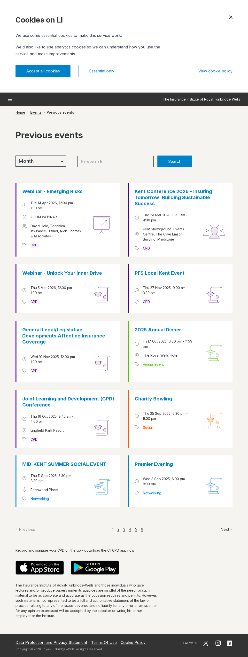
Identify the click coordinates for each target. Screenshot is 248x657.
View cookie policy (215, 71)
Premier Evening (154, 464)
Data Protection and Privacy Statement (51, 642)
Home (20, 112)
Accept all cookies (43, 71)
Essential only (101, 71)
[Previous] (25, 529)
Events (36, 112)
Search (174, 161)
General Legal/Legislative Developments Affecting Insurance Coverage (63, 336)
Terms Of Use (104, 642)
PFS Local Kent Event (160, 273)
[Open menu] (10, 99)
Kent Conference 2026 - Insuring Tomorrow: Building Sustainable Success (173, 197)
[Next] (226, 529)
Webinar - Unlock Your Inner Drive (62, 273)
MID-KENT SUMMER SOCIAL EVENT (64, 464)
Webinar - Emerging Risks (52, 191)
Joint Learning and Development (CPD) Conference (68, 402)
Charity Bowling (153, 399)
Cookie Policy (133, 642)
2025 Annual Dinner (158, 330)
